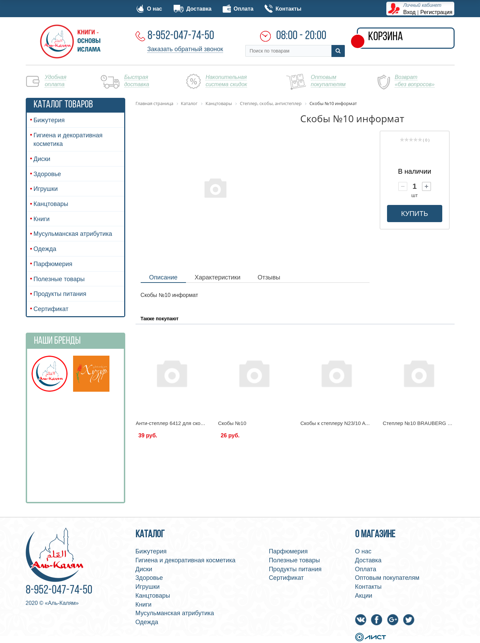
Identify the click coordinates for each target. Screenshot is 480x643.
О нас (149, 9)
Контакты (283, 9)
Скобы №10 (232, 423)
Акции (363, 595)
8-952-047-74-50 (181, 36)
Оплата (238, 9)
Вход (409, 12)
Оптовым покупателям (387, 577)
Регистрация (436, 12)
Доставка (192, 9)
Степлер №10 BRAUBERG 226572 (424, 423)
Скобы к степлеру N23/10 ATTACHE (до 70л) (353, 423)
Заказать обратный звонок (185, 49)
